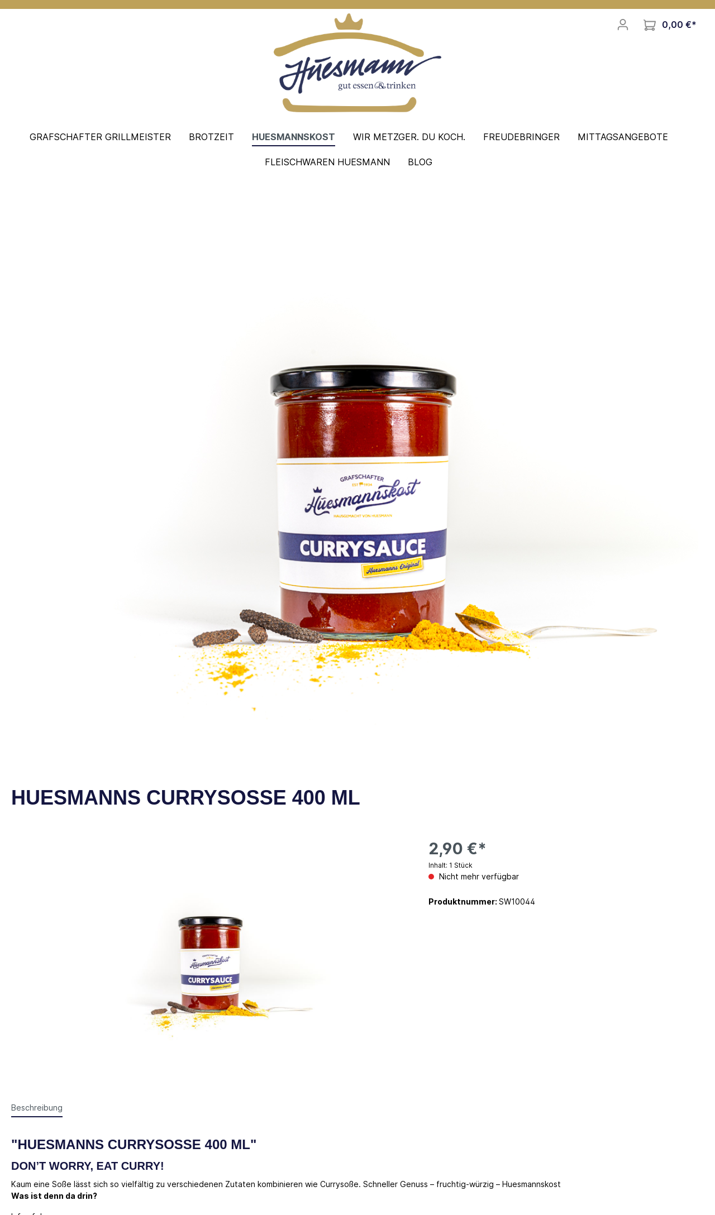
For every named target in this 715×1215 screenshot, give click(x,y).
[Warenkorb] (670, 24)
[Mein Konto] (622, 24)
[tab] (37, 1107)
